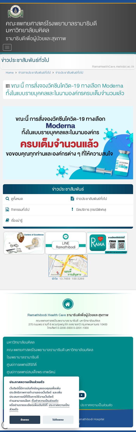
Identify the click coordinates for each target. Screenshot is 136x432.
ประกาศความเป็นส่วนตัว (96, 405)
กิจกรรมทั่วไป (20, 210)
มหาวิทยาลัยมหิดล (21, 342)
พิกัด (55, 278)
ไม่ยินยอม (58, 420)
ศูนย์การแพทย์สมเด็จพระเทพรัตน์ (31, 372)
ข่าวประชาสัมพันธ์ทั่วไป (24, 60)
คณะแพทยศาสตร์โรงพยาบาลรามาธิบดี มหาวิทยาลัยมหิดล (51, 27)
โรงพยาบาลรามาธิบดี (23, 357)
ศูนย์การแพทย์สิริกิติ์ (22, 365)
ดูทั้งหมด (17, 199)
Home (10, 72)
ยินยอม (25, 420)
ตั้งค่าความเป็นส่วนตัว (45, 400)
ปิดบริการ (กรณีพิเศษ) (91, 210)
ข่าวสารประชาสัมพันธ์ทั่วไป (34, 72)
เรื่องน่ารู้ (17, 221)
